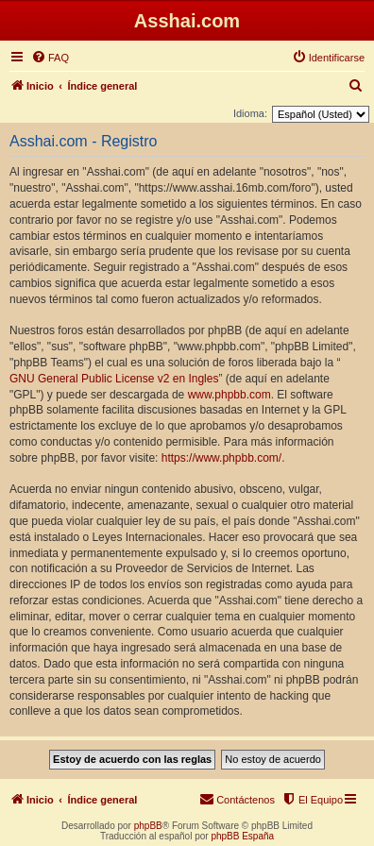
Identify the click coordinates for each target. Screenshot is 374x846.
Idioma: (250, 113)
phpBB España (242, 836)
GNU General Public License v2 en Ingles (113, 378)
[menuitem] (50, 57)
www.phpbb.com (229, 394)
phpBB (148, 826)
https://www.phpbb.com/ (221, 458)
